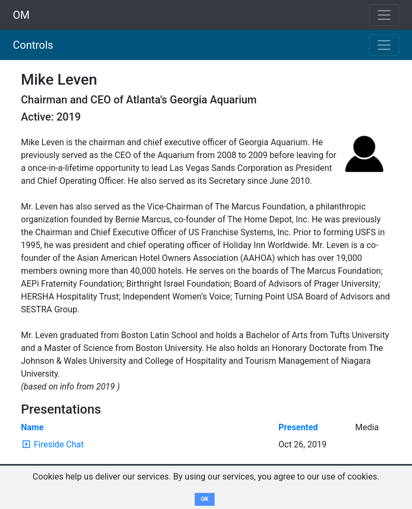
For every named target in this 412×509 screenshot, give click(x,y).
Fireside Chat (59, 444)
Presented (298, 427)
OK (205, 499)
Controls (33, 45)
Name (32, 427)
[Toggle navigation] (384, 45)
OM (21, 15)
